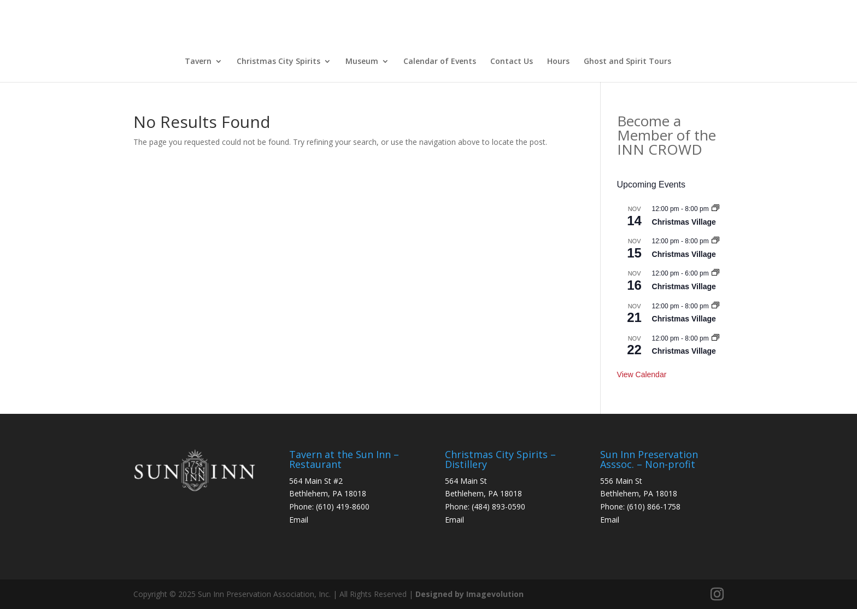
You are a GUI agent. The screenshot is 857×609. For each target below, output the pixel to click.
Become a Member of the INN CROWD (666, 135)
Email (298, 519)
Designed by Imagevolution (469, 594)
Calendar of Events (439, 61)
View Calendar (642, 374)
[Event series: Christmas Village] (715, 209)
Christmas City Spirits (278, 61)
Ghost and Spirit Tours (627, 61)
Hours (558, 61)
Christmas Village (684, 222)
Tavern (198, 61)
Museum (361, 61)
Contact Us (511, 61)
